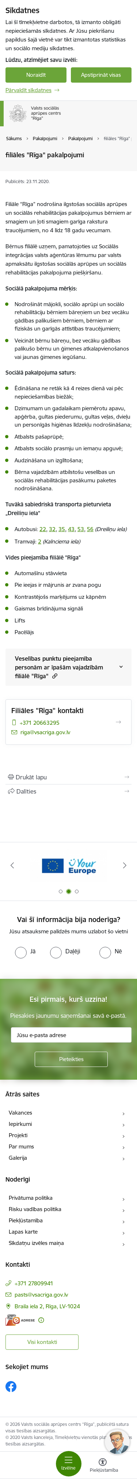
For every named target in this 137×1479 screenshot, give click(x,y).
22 (42, 529)
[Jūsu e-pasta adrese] (71, 1035)
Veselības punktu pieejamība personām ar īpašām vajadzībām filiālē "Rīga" (59, 667)
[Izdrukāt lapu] (68, 777)
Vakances (20, 1112)
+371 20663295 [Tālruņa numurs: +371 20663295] (40, 722)
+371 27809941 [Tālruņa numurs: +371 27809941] (34, 1283)
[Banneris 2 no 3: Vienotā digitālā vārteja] (68, 865)
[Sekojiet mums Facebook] (10, 1386)
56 (90, 529)
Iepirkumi (20, 1123)
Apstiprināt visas (101, 74)
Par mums (21, 1146)
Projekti (18, 1135)
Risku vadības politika (35, 1209)
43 (71, 529)
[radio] (25, 951)
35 (61, 529)
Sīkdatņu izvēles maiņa (36, 1242)
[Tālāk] (125, 865)
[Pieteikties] (71, 1059)
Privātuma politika (31, 1197)
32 (52, 529)
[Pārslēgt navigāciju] (68, 1463)
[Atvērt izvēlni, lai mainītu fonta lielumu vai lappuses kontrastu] (102, 1466)
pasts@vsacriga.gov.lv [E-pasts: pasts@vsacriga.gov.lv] (41, 1294)
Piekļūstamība (26, 1220)
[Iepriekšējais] (12, 865)
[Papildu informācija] (41, 1320)
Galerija (18, 1157)
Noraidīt (36, 74)
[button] (53, 676)
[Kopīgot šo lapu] (68, 791)
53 (80, 529)
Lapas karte (23, 1231)
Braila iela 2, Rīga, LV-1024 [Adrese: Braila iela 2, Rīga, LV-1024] (47, 1306)
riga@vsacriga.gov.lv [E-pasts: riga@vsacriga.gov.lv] (45, 732)
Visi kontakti (42, 1341)
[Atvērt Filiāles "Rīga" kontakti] (118, 722)
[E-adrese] (20, 1320)
